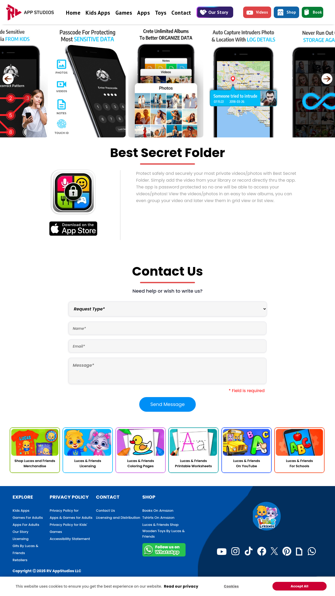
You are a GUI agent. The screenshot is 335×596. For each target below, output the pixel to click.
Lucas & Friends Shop (160, 524)
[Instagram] (235, 551)
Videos (257, 13)
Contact (181, 12)
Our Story (214, 12)
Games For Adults (28, 517)
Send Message (167, 404)
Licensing (21, 538)
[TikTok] (248, 551)
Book (312, 13)
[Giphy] (299, 551)
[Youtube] (222, 551)
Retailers (20, 560)
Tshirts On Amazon (158, 517)
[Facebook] (261, 551)
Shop (286, 13)
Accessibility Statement (70, 538)
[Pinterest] (287, 551)
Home (73, 12)
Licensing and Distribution (118, 517)
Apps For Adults (26, 524)
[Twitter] (274, 551)
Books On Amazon (158, 510)
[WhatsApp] (312, 551)
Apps (143, 12)
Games (123, 12)
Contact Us (105, 510)
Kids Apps (98, 12)
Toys (160, 12)
